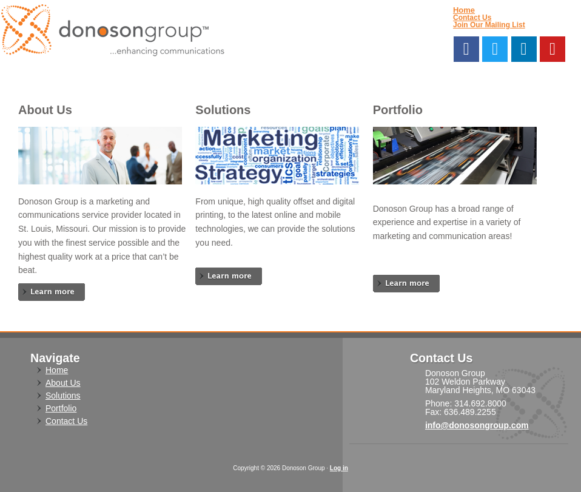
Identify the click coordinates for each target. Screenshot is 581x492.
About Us (63, 383)
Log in (339, 468)
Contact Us (472, 17)
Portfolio (60, 408)
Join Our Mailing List (489, 25)
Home (464, 10)
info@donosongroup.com (477, 425)
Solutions (63, 395)
